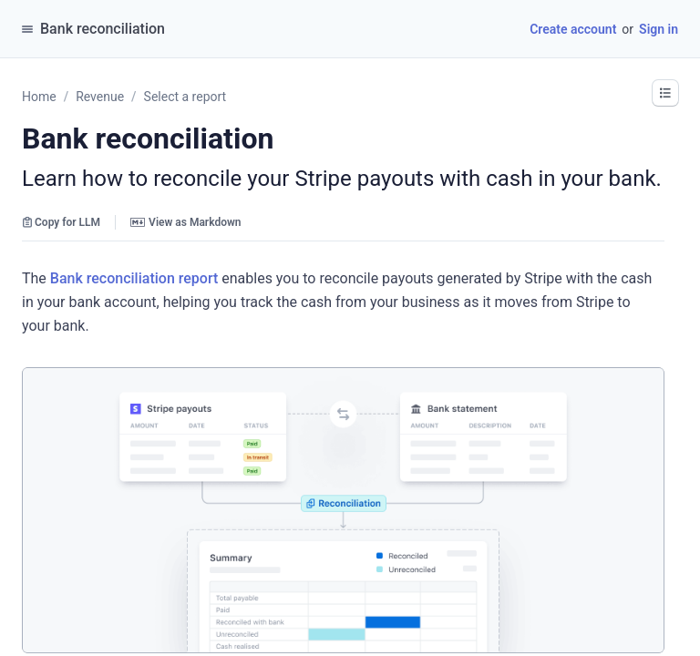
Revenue (100, 96)
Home (39, 96)
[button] (665, 93)
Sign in (658, 29)
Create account (573, 29)
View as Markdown (185, 222)
